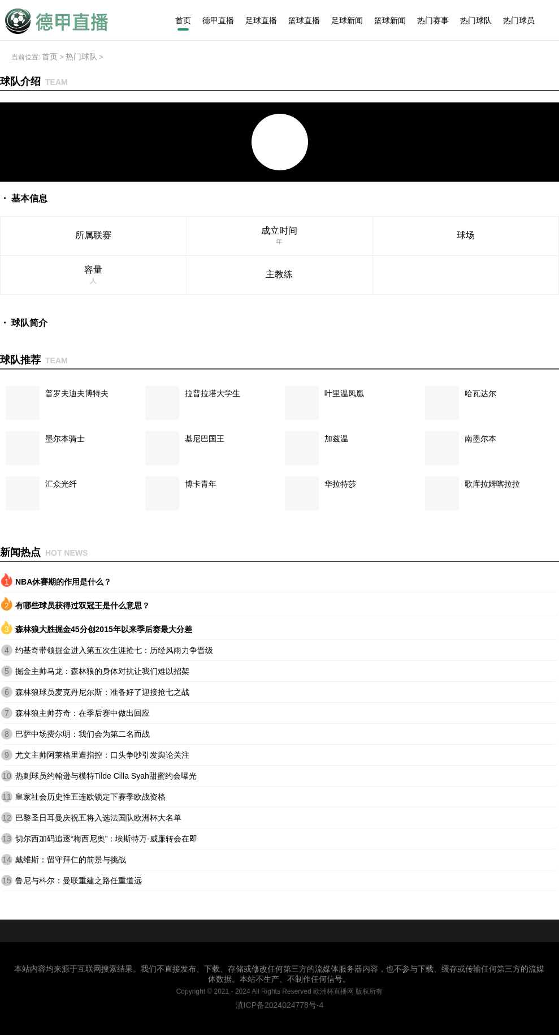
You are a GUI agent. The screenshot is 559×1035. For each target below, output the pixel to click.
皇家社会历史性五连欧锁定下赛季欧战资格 (90, 796)
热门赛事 (433, 20)
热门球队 (476, 20)
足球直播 (261, 20)
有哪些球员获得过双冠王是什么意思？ (82, 605)
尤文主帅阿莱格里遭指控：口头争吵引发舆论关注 (102, 754)
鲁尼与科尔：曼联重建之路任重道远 (78, 880)
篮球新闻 (390, 20)
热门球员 (519, 20)
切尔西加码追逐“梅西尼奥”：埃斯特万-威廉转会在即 (106, 838)
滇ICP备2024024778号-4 (280, 1005)
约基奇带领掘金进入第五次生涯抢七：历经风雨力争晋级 (114, 650)
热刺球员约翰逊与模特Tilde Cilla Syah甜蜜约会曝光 (106, 775)
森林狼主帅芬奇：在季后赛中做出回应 (82, 713)
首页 (183, 20)
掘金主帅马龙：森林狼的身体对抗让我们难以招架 (102, 671)
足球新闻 (347, 20)
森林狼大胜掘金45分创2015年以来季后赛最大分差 (103, 629)
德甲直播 (218, 20)
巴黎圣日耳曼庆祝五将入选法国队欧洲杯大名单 (98, 817)
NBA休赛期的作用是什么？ (63, 581)
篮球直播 (304, 20)
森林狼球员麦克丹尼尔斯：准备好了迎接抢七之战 (102, 692)
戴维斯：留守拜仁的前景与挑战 (70, 859)
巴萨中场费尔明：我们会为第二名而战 (82, 733)
